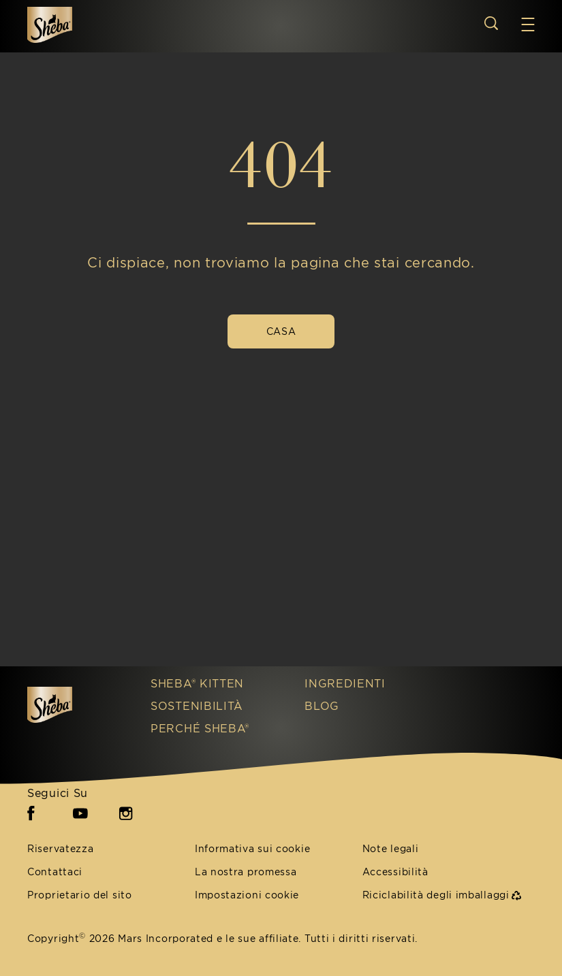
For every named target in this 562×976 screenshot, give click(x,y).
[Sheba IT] (75, 705)
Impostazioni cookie (247, 895)
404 (281, 164)
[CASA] (281, 331)
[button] (528, 24)
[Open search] (491, 23)
